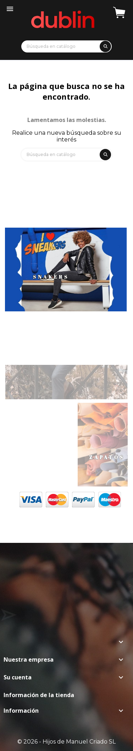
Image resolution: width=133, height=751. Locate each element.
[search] (104, 45)
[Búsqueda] (66, 46)
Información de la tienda (39, 695)
